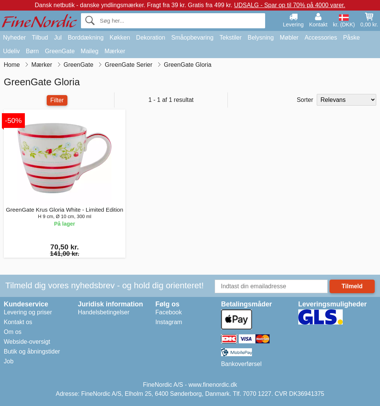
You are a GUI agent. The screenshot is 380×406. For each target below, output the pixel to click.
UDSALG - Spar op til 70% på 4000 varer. (289, 5)
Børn (32, 51)
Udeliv (11, 51)
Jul (57, 37)
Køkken (120, 37)
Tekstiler (231, 37)
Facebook (169, 312)
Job (9, 361)
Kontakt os (18, 322)
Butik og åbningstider (32, 351)
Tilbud (40, 37)
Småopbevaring (192, 37)
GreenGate (60, 51)
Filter (57, 100)
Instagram (169, 322)
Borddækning (86, 37)
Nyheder (14, 37)
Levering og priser (28, 312)
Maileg (89, 51)
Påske (351, 37)
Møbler (289, 37)
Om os (12, 332)
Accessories (321, 37)
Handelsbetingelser (104, 312)
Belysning (260, 37)
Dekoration (150, 37)
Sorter (305, 100)
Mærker (114, 51)
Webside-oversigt (27, 341)
